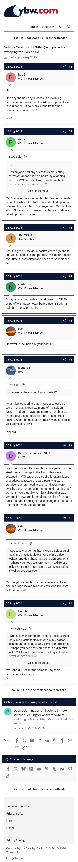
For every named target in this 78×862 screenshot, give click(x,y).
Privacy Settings (16, 840)
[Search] (69, 27)
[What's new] (60, 27)
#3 (70, 227)
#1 (70, 66)
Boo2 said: (15, 156)
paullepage (20, 719)
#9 (70, 603)
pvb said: (14, 385)
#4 (70, 276)
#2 (70, 131)
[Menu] (9, 27)
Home (10, 827)
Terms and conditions (19, 806)
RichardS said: (18, 543)
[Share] (64, 66)
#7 (70, 445)
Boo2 (11, 57)
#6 (70, 359)
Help (9, 820)
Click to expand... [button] (39, 191)
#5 (70, 320)
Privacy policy (14, 813)
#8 (70, 518)
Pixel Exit (25, 858)
